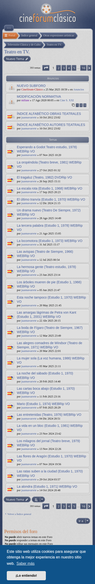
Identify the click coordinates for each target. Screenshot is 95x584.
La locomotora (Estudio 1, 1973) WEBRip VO (49, 241)
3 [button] (64, 68)
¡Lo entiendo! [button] (26, 575)
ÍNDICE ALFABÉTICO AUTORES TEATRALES (51, 125)
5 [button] (74, 68)
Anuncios (78, 89)
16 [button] (83, 68)
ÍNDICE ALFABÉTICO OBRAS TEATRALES (49, 114)
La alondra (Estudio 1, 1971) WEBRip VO (47, 486)
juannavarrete (29, 117)
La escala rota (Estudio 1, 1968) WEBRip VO (49, 188)
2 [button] (58, 68)
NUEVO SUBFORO (31, 86)
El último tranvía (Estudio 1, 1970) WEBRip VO (51, 199)
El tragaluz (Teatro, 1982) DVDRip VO (44, 177)
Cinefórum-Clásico (32, 89)
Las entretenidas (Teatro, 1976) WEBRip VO (49, 415)
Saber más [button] (25, 563)
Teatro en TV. (16, 51)
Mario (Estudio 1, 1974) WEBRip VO (43, 404)
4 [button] (69, 68)
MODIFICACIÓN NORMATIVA (39, 96)
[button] (45, 68)
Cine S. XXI (67, 100)
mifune (25, 100)
